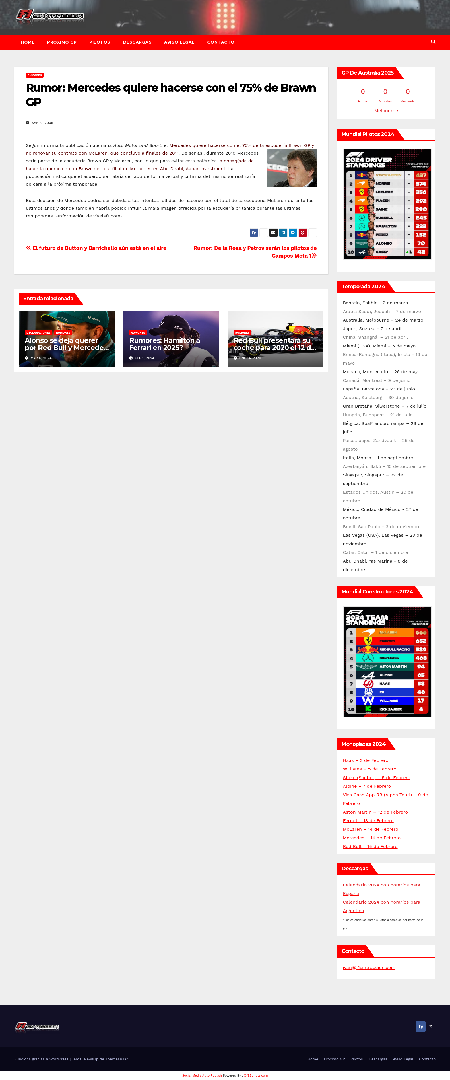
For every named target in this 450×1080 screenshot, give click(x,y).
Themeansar (116, 1059)
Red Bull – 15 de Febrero (370, 846)
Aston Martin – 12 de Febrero (375, 812)
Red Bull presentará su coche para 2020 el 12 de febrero (274, 347)
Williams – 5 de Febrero (370, 769)
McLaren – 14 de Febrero (370, 829)
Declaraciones (38, 332)
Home (27, 42)
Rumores (35, 75)
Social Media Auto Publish (202, 1075)
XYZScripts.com (256, 1075)
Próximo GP (62, 42)
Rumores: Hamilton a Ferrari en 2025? (164, 344)
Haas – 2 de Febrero (366, 760)
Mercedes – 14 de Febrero (372, 837)
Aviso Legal (179, 42)
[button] (433, 42)
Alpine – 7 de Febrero (367, 786)
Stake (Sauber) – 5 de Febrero (376, 777)
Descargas (137, 42)
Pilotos (99, 42)
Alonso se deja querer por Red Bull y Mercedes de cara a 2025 (66, 347)
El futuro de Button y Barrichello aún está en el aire (96, 248)
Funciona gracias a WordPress (42, 1059)
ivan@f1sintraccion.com (369, 967)
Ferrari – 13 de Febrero (368, 820)
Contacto (221, 42)
